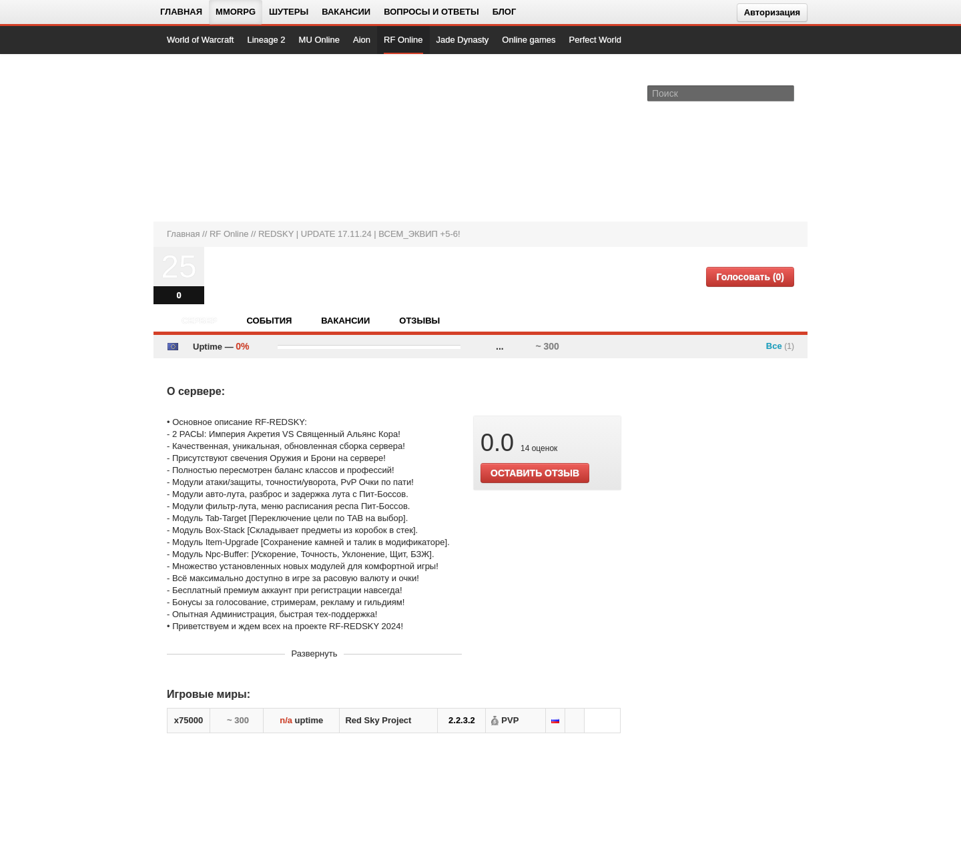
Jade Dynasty (462, 40)
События (269, 321)
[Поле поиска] (786, 92)
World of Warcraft (200, 40)
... (500, 346)
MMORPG (236, 12)
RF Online (403, 40)
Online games (528, 40)
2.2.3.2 (461, 720)
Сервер (199, 321)
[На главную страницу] (211, 137)
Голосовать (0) (750, 277)
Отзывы (419, 321)
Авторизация (772, 12)
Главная (181, 12)
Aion (361, 40)
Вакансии (346, 12)
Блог (505, 12)
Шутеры (288, 12)
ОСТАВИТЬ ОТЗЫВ (535, 473)
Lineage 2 (266, 40)
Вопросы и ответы (431, 12)
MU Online (319, 40)
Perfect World (595, 40)
